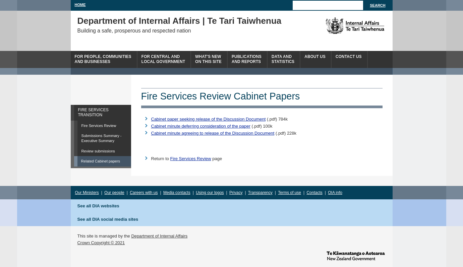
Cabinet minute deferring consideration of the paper (200, 126)
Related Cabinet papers (100, 161)
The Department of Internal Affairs (340, 25)
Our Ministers (87, 192)
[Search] (328, 5)
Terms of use (289, 192)
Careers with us (144, 192)
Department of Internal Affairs (159, 236)
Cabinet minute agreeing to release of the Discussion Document (213, 133)
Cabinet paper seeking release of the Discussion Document (208, 119)
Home (80, 5)
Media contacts (176, 192)
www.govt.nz (356, 255)
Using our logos (210, 192)
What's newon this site (208, 59)
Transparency (260, 192)
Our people (114, 192)
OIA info (335, 192)
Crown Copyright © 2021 (101, 242)
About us (315, 56)
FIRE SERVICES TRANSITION (93, 112)
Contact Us (349, 56)
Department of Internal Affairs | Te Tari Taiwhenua (179, 21)
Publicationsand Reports (247, 59)
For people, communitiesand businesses (103, 59)
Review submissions (98, 151)
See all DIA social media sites (107, 219)
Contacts (314, 192)
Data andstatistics (283, 59)
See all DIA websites (98, 205)
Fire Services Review (98, 126)
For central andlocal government (163, 59)
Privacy (235, 192)
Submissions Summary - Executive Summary (101, 138)
